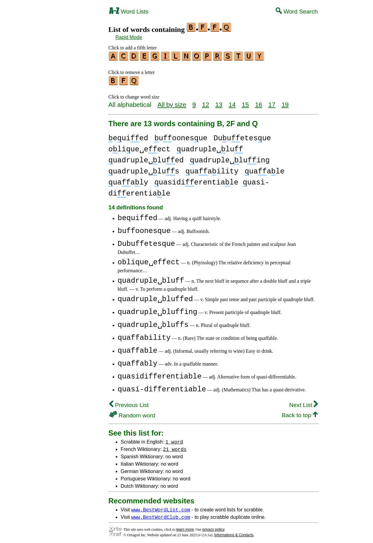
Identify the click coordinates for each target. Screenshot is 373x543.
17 (271, 102)
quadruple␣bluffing (157, 310)
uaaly (128, 181)
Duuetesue (242, 136)
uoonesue (181, 136)
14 (231, 102)
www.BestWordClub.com (160, 515)
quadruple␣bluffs (153, 323)
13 (218, 102)
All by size (171, 102)
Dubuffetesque (146, 242)
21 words (175, 447)
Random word (132, 413)
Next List (303, 403)
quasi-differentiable (162, 387)
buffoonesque (144, 229)
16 (258, 102)
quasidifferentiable (160, 375)
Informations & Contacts (233, 533)
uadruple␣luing (230, 158)
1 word (174, 439)
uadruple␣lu (210, 147)
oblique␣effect (149, 260)
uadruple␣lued (146, 158)
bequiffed (137, 216)
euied (128, 136)
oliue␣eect (139, 147)
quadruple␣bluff (151, 279)
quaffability (144, 336)
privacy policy (213, 528)
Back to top (300, 413)
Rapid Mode (128, 37)
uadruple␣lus (143, 170)
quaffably (137, 362)
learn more (185, 528)
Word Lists (129, 11)
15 (245, 102)
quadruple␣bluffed (155, 297)
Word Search (297, 11)
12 (205, 102)
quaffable (137, 349)
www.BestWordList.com (160, 507)
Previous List (129, 403)
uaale (265, 170)
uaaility (212, 170)
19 (285, 102)
